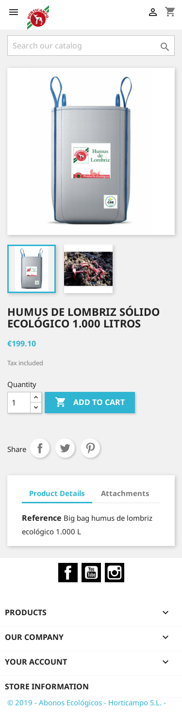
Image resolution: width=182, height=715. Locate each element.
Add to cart (90, 402)
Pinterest (90, 448)
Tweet (65, 448)
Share (40, 448)
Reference (42, 518)
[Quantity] (19, 402)
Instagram (114, 572)
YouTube (91, 572)
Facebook (68, 572)
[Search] (91, 45)
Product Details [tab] (57, 493)
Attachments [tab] (125, 493)
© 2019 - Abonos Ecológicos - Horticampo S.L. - (86, 702)
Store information (47, 686)
